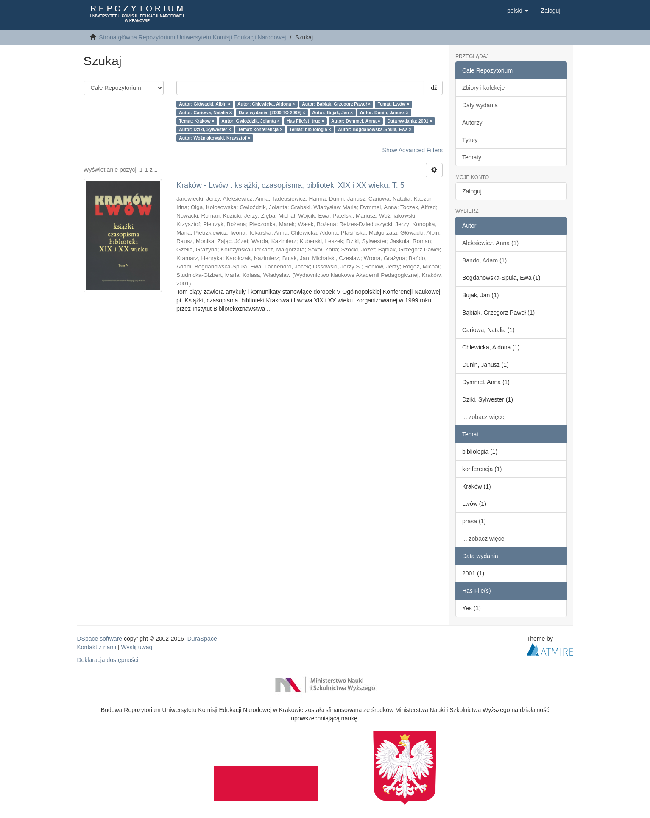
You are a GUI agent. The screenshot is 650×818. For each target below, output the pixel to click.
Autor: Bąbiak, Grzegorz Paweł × (336, 103)
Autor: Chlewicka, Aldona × (266, 103)
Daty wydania (480, 105)
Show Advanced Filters (412, 150)
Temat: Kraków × (197, 120)
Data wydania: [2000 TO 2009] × (272, 112)
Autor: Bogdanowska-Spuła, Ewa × (375, 129)
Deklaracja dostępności (108, 659)
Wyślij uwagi (137, 647)
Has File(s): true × (305, 120)
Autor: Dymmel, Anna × (355, 120)
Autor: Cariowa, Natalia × (205, 112)
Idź (433, 87)
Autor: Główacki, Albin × (204, 103)
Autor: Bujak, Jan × (332, 112)
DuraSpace (202, 638)
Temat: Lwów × (394, 103)
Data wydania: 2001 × (409, 120)
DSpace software (100, 638)
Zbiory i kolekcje (483, 87)
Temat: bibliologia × (310, 129)
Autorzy (472, 122)
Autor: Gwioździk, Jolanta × (250, 120)
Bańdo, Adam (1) (484, 260)
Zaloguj (472, 191)
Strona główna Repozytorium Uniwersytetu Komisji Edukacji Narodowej (192, 37)
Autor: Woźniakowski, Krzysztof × (214, 137)
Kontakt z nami (97, 647)
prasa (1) (474, 521)
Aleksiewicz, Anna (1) (490, 243)
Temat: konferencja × (260, 129)
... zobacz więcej (484, 416)
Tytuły (470, 140)
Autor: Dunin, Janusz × (384, 112)
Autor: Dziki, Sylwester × (205, 129)
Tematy (471, 157)
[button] (518, 10)
